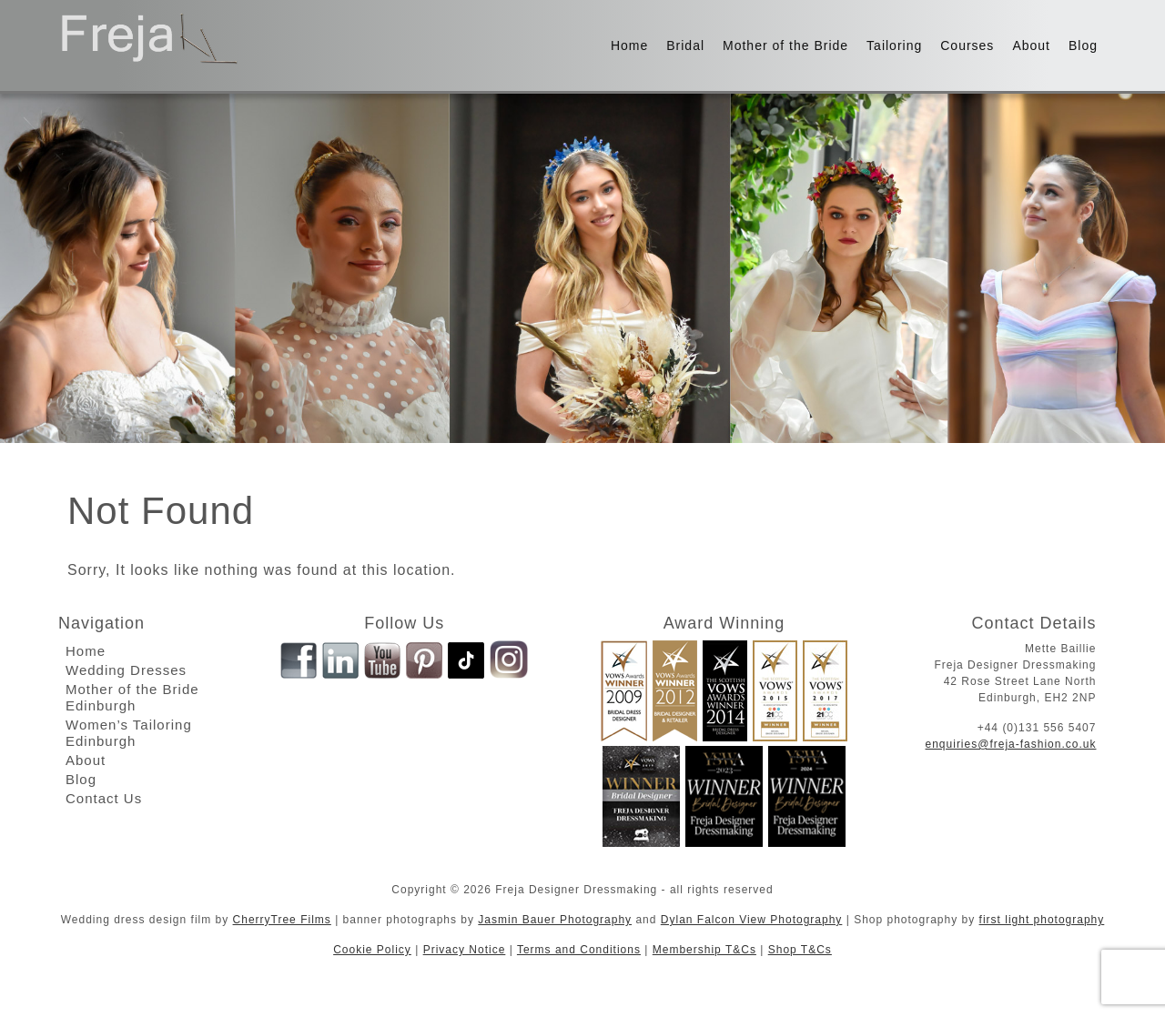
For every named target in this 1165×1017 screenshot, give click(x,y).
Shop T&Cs (800, 949)
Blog (1083, 45)
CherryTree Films (282, 919)
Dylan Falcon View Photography (752, 919)
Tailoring (894, 45)
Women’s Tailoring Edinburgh (129, 733)
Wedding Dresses (126, 670)
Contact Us (104, 798)
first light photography (1042, 919)
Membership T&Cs (704, 949)
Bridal (685, 45)
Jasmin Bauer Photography (555, 919)
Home (629, 45)
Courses (967, 45)
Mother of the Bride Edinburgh (132, 697)
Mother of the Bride (785, 45)
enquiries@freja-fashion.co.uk (1011, 744)
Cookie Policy (372, 949)
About (1031, 45)
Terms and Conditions (579, 949)
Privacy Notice (464, 949)
